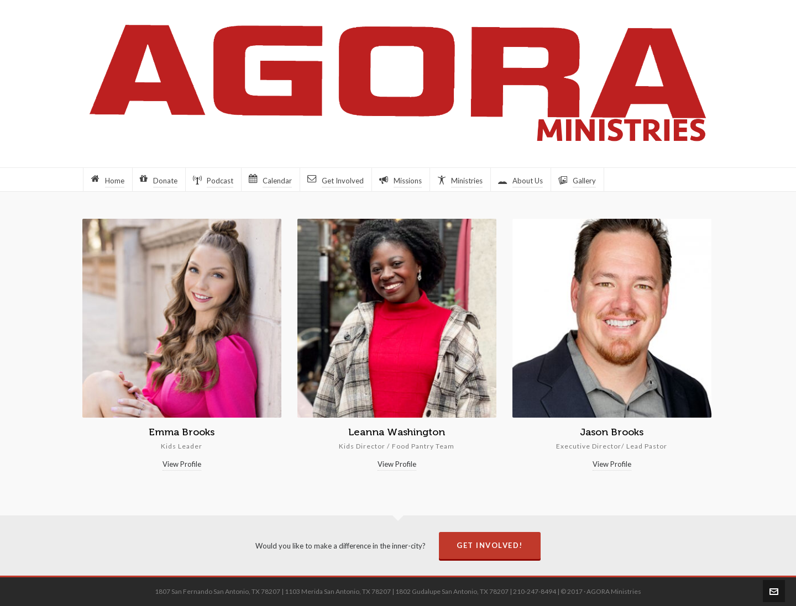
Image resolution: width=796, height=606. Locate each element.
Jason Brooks (611, 432)
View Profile (182, 464)
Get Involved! (490, 545)
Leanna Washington (396, 432)
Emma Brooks (181, 432)
